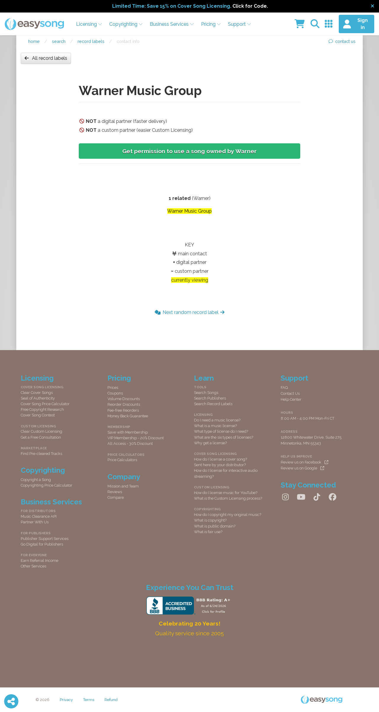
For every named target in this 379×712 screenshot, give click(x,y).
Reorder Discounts (123, 404)
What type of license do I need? (221, 431)
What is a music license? (215, 426)
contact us (342, 41)
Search (58, 41)
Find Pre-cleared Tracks (41, 453)
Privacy (66, 699)
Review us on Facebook (304, 462)
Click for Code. (250, 6)
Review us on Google (302, 468)
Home (34, 41)
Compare (115, 497)
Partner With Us (35, 522)
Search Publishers (210, 398)
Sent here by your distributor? (220, 465)
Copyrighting (126, 24)
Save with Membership (127, 432)
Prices (112, 387)
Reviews (114, 492)
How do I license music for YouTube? (225, 492)
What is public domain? (214, 526)
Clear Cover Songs (37, 392)
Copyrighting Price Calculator (46, 485)
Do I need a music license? (217, 420)
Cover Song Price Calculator (45, 404)
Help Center (291, 399)
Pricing (211, 24)
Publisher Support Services (44, 538)
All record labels (46, 58)
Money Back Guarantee (127, 416)
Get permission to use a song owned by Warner (189, 151)
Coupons (115, 393)
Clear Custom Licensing (41, 431)
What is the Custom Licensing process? (228, 498)
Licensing (89, 24)
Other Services (33, 566)
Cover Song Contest (38, 415)
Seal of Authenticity (38, 398)
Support (239, 24)
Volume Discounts (123, 399)
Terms (88, 699)
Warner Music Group (189, 211)
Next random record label (189, 312)
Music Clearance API (39, 516)
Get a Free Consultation (41, 437)
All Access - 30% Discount (130, 443)
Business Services (172, 24)
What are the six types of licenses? (223, 437)
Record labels (91, 41)
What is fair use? (208, 532)
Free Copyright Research (42, 409)
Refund (111, 699)
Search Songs (206, 392)
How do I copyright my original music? (227, 514)
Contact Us (290, 393)
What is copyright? (210, 520)
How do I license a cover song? (220, 459)
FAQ (284, 387)
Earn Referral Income (39, 560)
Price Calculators (122, 460)
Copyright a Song (36, 479)
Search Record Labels (213, 404)
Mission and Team (123, 486)
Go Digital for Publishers (42, 544)
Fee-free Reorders (123, 410)
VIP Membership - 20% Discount (135, 438)
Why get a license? (210, 443)
